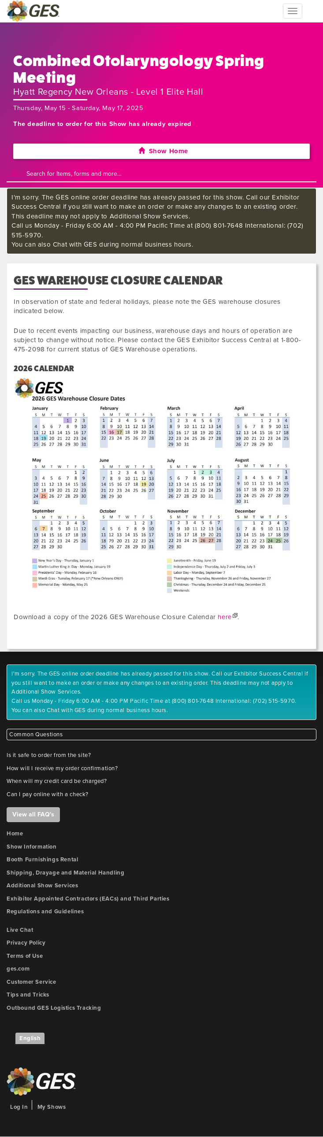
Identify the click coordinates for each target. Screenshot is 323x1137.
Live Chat (20, 930)
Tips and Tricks (28, 994)
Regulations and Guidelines (45, 911)
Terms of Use (25, 956)
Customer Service (31, 982)
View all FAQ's (33, 814)
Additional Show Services (42, 885)
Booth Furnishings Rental (42, 859)
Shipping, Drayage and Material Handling (65, 872)
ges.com (18, 968)
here (224, 617)
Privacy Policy (26, 942)
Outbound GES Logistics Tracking (54, 1007)
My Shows (51, 1107)
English (30, 1038)
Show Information (32, 846)
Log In (19, 1107)
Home (15, 833)
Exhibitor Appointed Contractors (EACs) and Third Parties (88, 898)
